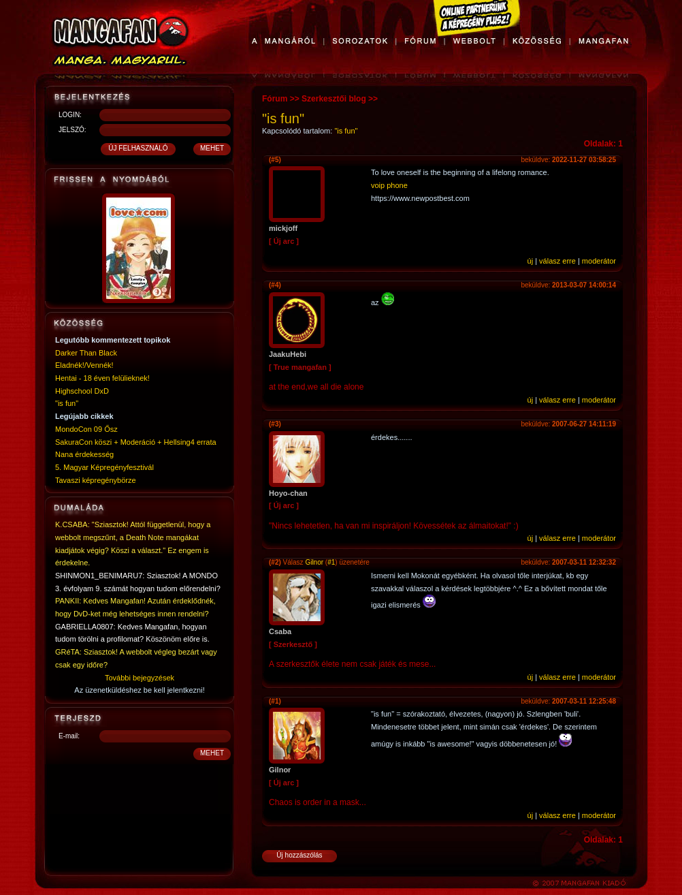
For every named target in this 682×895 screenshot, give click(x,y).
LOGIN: (70, 115)
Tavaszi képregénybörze (95, 480)
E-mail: (69, 736)
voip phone (389, 185)
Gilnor (314, 562)
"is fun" (66, 403)
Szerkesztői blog (334, 99)
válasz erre (557, 261)
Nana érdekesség (84, 454)
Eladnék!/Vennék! (84, 365)
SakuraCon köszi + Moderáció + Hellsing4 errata (135, 442)
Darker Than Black (86, 353)
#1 (331, 562)
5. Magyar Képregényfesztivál (104, 467)
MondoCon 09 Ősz (86, 429)
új (530, 261)
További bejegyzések (139, 678)
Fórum (274, 99)
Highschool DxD (82, 391)
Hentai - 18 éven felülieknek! (102, 378)
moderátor (599, 261)
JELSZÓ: (72, 130)
